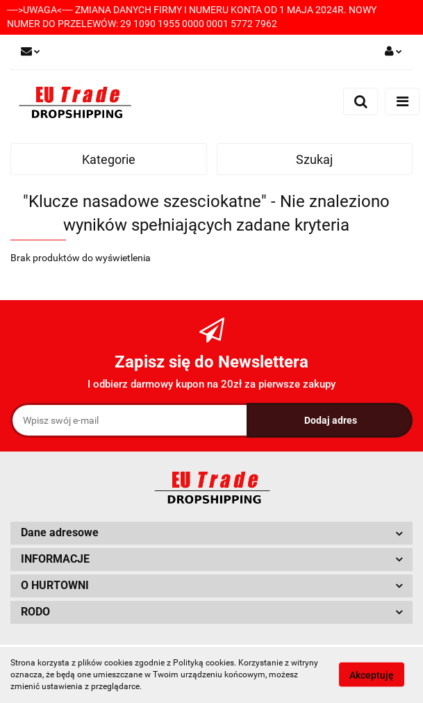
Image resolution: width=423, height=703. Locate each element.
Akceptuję (371, 675)
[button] (211, 533)
